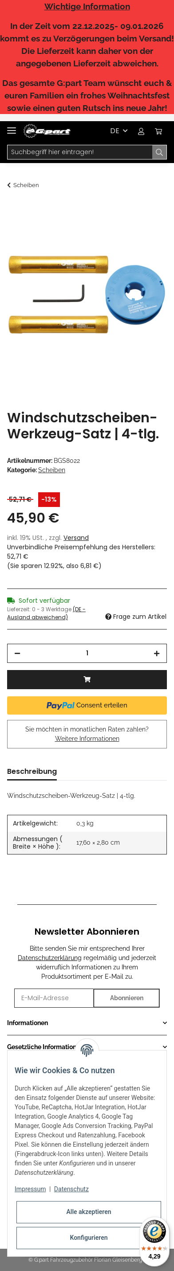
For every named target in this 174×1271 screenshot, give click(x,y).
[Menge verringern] (17, 653)
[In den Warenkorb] (14, 209)
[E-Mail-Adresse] (54, 998)
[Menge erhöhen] (156, 653)
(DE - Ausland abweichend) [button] (46, 613)
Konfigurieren (88, 1237)
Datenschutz (71, 1189)
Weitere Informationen (87, 738)
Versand (76, 537)
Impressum (30, 1189)
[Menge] (87, 653)
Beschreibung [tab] (32, 771)
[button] (141, 131)
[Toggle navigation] (11, 126)
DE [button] (114, 131)
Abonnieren (126, 997)
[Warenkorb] (158, 131)
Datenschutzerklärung (50, 957)
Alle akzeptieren (88, 1211)
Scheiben (51, 470)
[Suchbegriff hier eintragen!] (80, 152)
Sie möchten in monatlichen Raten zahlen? (87, 734)
